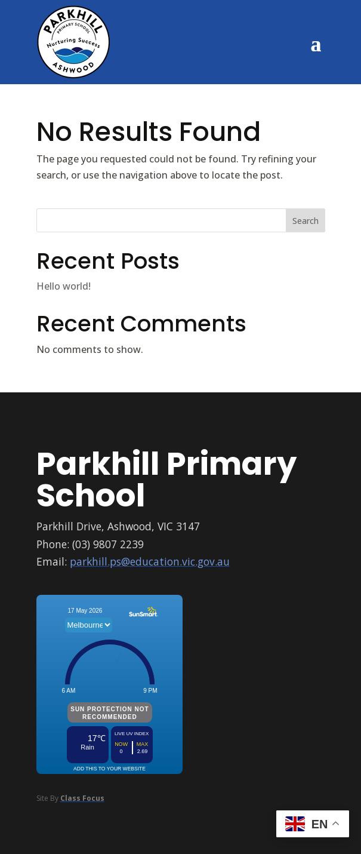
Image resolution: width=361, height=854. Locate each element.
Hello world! (63, 286)
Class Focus (82, 798)
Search (305, 220)
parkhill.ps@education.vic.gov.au (150, 561)
